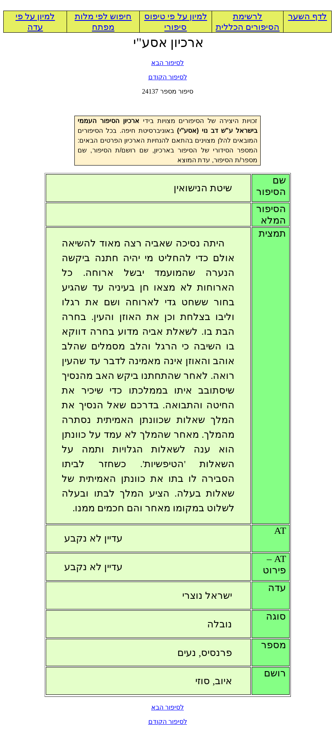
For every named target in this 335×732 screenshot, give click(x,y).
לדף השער (307, 16)
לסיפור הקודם (167, 77)
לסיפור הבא (167, 62)
